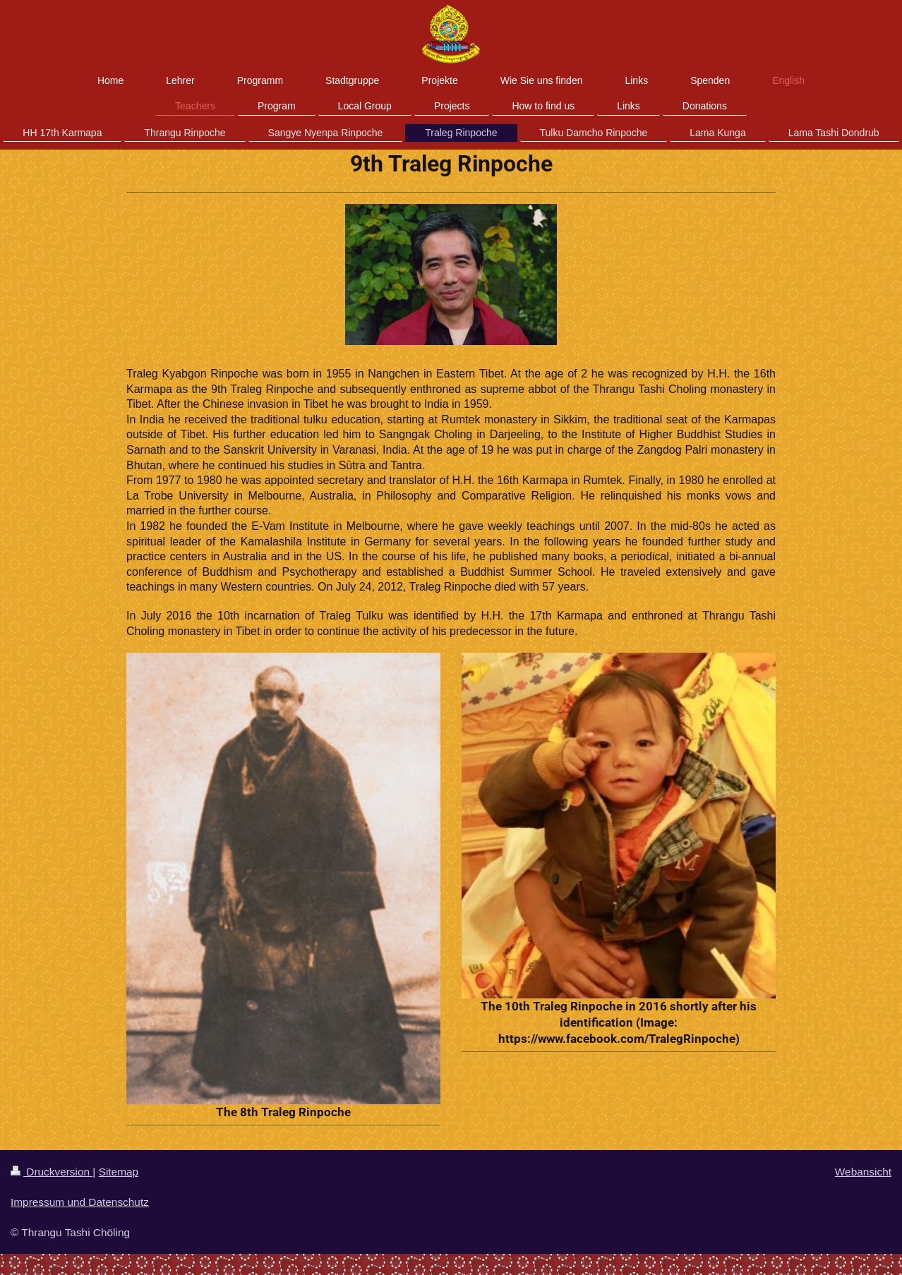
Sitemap (118, 1172)
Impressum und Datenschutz (80, 1202)
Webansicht (863, 1172)
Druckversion (51, 1172)
